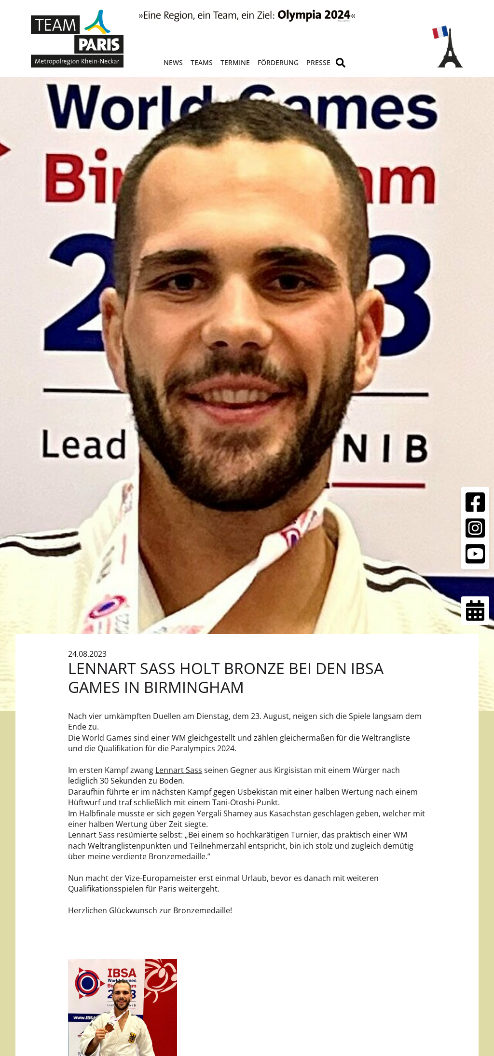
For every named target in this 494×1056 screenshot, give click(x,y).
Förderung (278, 62)
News (173, 62)
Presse (318, 62)
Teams (202, 62)
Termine (235, 62)
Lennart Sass (178, 770)
